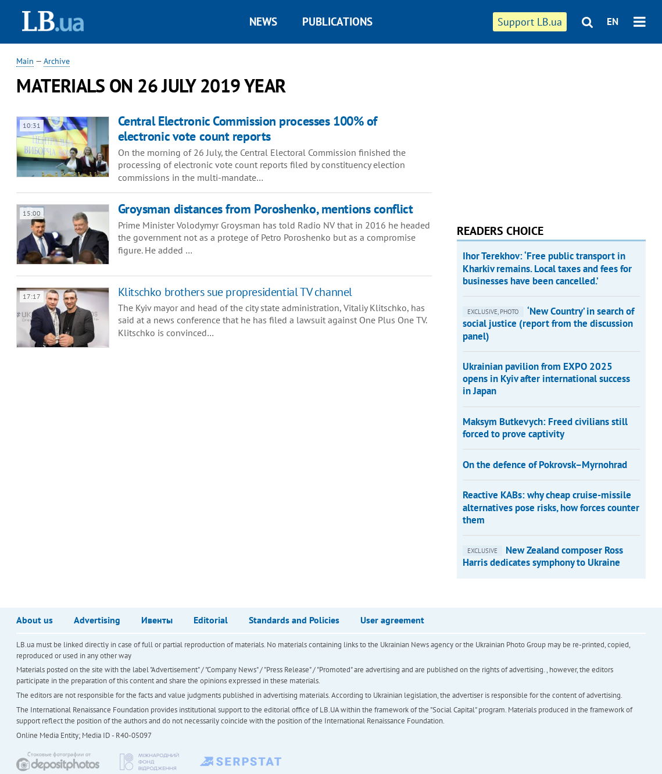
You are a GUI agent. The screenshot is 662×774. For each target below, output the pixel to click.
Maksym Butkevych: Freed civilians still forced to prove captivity (545, 427)
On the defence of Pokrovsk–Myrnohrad (545, 464)
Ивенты (157, 620)
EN (612, 21)
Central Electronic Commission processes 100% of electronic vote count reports (247, 128)
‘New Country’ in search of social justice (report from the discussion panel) (548, 324)
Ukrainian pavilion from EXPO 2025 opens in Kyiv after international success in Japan (546, 379)
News (263, 21)
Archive (57, 61)
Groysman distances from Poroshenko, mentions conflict (265, 209)
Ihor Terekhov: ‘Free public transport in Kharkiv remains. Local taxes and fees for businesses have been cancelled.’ (547, 268)
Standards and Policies (294, 620)
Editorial (211, 620)
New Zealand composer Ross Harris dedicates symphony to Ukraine (543, 556)
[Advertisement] (544, 128)
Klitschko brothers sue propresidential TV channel (235, 291)
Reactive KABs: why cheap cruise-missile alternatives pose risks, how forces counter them (551, 507)
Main (25, 61)
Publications (337, 21)
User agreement (392, 620)
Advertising (97, 620)
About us (34, 620)
